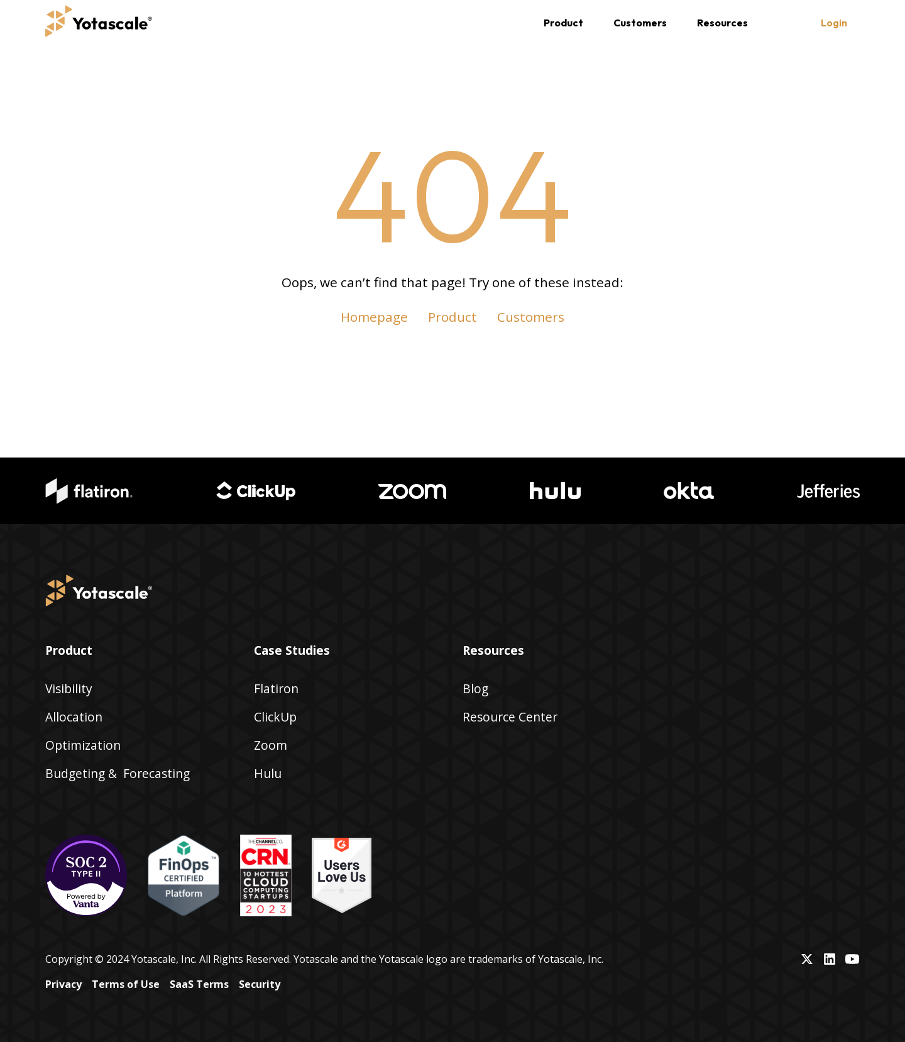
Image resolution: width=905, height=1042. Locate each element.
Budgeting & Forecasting (117, 773)
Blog (475, 688)
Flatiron (276, 688)
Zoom (270, 745)
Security (259, 984)
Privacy (63, 984)
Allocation (73, 716)
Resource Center (510, 716)
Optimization (83, 745)
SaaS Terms (199, 984)
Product (452, 317)
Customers (640, 22)
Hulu (268, 773)
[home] (98, 23)
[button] (563, 22)
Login (834, 22)
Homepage (374, 317)
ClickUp (275, 716)
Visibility (68, 688)
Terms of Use (126, 984)
